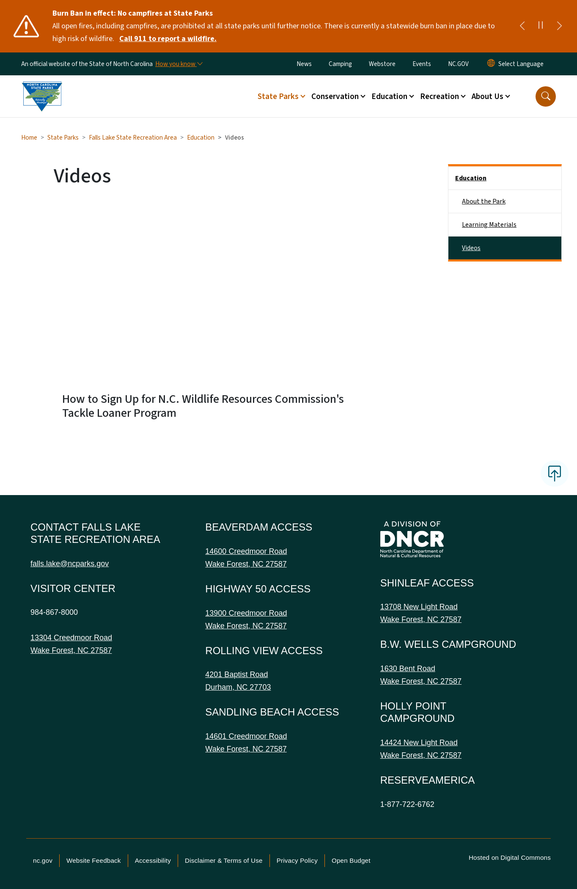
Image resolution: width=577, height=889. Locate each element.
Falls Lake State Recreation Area (133, 137)
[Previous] (522, 26)
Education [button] (389, 96)
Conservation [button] (335, 96)
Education (200, 137)
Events (421, 64)
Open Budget (351, 860)
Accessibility (153, 860)
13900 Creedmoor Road (246, 613)
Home (29, 137)
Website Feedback (93, 860)
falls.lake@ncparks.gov (69, 563)
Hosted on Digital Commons (510, 857)
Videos (471, 248)
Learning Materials (489, 224)
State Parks (63, 137)
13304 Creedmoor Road (71, 637)
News (304, 64)
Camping (340, 64)
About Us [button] (487, 96)
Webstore (382, 64)
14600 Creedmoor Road (246, 551)
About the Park (484, 201)
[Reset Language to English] (491, 64)
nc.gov (42, 860)
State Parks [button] (278, 96)
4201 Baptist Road (236, 674)
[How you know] (178, 64)
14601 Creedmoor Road (246, 736)
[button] (546, 96)
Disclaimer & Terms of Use (224, 860)
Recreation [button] (439, 96)
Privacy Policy (297, 860)
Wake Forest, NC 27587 (71, 650)
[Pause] (540, 26)
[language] (521, 64)
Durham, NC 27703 (238, 687)
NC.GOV (458, 64)
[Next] (559, 26)
